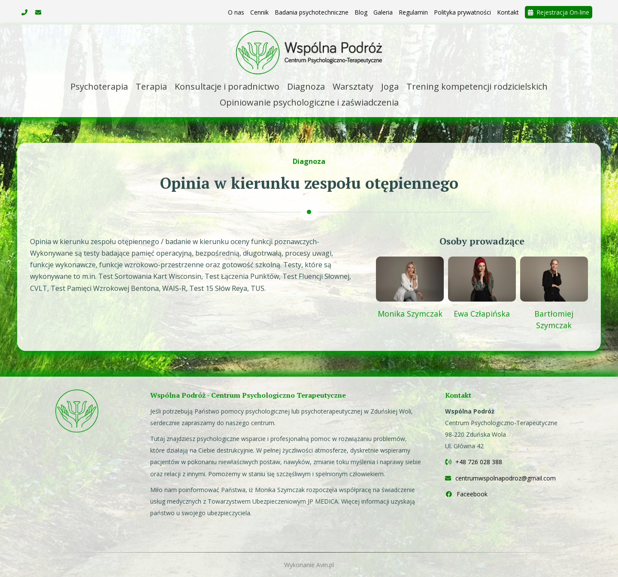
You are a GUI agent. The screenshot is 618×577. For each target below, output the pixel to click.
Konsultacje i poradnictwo (227, 86)
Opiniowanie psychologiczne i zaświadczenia (309, 102)
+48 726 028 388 (473, 462)
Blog (360, 12)
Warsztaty (353, 86)
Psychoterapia (99, 86)
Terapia (151, 86)
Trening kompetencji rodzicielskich (477, 86)
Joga (390, 86)
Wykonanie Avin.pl (309, 565)
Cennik (259, 12)
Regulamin (413, 12)
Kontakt (508, 12)
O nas (236, 12)
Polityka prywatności (462, 12)
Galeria (383, 12)
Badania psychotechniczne (311, 12)
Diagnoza (306, 86)
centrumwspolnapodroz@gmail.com (500, 478)
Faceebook (466, 494)
